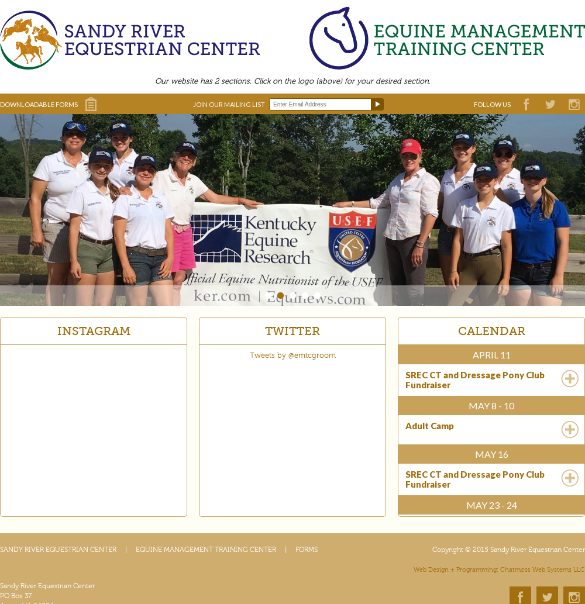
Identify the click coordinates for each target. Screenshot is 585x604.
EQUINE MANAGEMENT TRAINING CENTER (206, 550)
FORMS (306, 550)
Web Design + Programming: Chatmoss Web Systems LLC (499, 570)
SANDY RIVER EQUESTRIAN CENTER (58, 550)
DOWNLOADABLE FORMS (39, 104)
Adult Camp (429, 426)
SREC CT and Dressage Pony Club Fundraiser (475, 380)
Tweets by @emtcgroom (293, 355)
